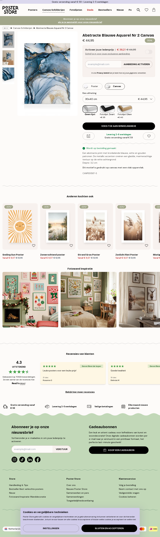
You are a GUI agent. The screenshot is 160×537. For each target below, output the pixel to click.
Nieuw (12, 492)
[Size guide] (89, 136)
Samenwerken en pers (77, 492)
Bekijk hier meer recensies (80, 392)
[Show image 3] (8, 76)
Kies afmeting (89, 93)
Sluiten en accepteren (109, 528)
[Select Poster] (92, 86)
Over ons (71, 485)
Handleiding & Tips (18, 485)
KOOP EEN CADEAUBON (118, 450)
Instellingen (51, 528)
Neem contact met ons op (132, 489)
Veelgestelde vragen (129, 492)
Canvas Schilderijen (22, 28)
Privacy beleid (103, 73)
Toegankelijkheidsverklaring (80, 500)
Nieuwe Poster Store (76, 489)
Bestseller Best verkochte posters (26, 489)
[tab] (146, 10)
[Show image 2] (8, 57)
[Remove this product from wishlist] (149, 136)
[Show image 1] (8, 39)
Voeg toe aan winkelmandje (118, 126)
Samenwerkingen (75, 496)
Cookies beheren (127, 496)
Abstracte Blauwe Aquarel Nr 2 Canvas (54, 28)
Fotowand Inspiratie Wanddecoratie (27, 496)
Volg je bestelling (127, 485)
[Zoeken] (138, 10)
